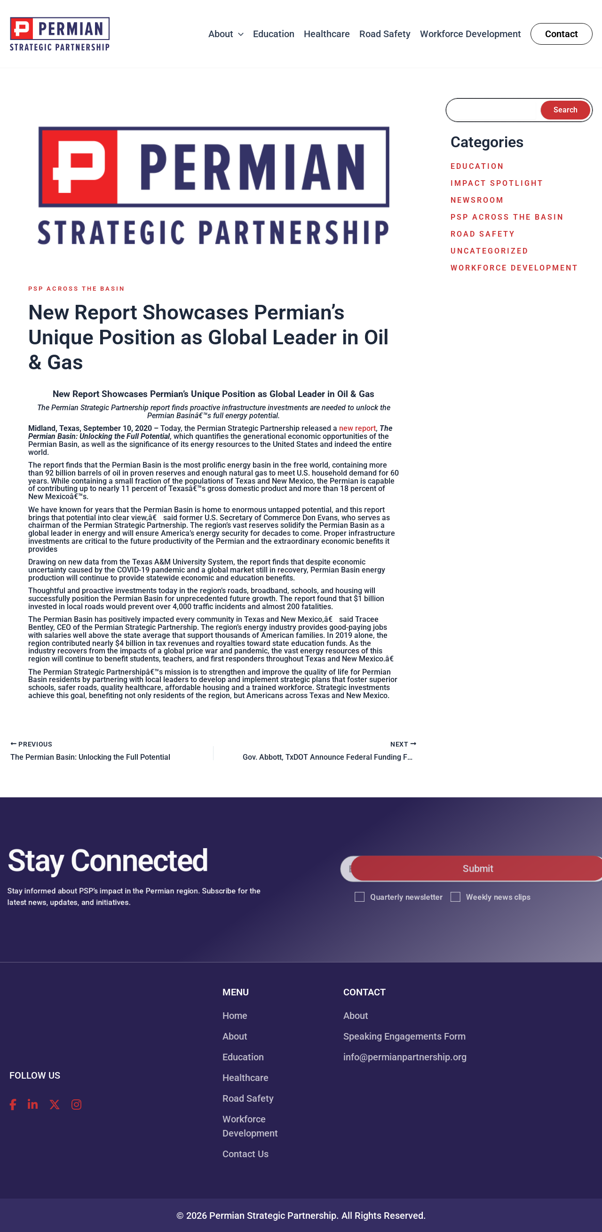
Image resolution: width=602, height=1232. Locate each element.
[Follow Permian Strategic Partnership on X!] (54, 1105)
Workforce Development (514, 267)
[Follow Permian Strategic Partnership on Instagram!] (76, 1105)
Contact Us (245, 1154)
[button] (238, 33)
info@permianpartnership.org (405, 1057)
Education (477, 166)
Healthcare (245, 1077)
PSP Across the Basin (76, 288)
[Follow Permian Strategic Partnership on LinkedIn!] (33, 1105)
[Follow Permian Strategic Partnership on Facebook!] (12, 1105)
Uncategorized (490, 250)
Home (234, 1015)
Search (566, 109)
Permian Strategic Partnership (272, 1215)
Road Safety (483, 234)
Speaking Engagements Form (404, 1036)
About (234, 1036)
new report (357, 428)
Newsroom (477, 200)
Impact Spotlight (497, 183)
